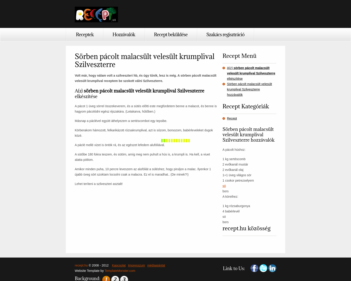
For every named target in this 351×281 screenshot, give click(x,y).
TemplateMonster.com (120, 271)
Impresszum (136, 265)
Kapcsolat (119, 265)
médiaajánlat (156, 265)
